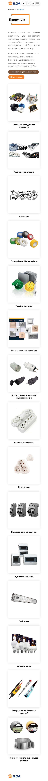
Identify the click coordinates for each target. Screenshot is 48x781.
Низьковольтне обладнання (24, 532)
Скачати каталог (17, 77)
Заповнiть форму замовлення (23, 72)
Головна (11, 9)
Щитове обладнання (24, 576)
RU (24, 3)
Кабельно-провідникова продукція (24, 125)
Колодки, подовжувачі (24, 442)
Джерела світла (24, 666)
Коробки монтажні (24, 306)
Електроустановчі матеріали (24, 350)
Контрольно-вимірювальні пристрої (24, 711)
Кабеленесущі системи (24, 172)
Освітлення (24, 621)
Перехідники (24, 487)
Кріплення (24, 216)
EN (28, 3)
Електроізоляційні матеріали (24, 261)
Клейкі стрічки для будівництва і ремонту (24, 759)
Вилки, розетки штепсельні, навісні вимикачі (24, 396)
